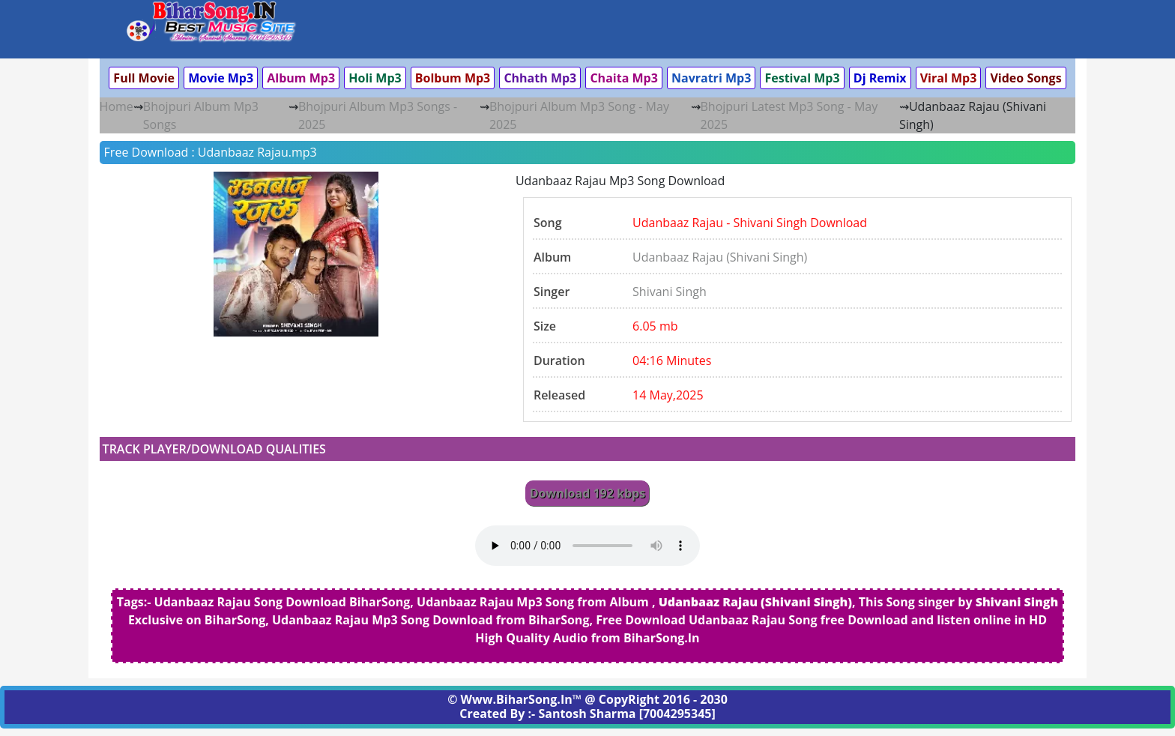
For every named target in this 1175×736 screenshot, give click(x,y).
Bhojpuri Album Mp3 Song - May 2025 (579, 115)
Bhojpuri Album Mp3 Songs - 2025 (377, 115)
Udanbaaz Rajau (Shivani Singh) (719, 257)
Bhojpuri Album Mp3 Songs (201, 115)
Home (116, 106)
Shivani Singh (669, 291)
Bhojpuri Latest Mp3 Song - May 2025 (789, 115)
